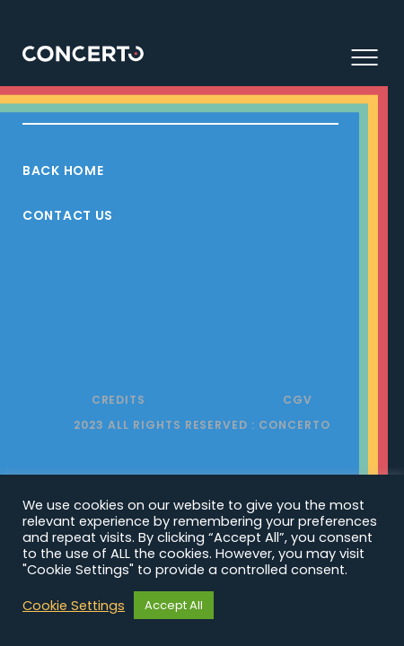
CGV (297, 399)
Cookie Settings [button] (73, 606)
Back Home (62, 170)
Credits (119, 399)
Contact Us (67, 215)
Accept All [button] (174, 605)
